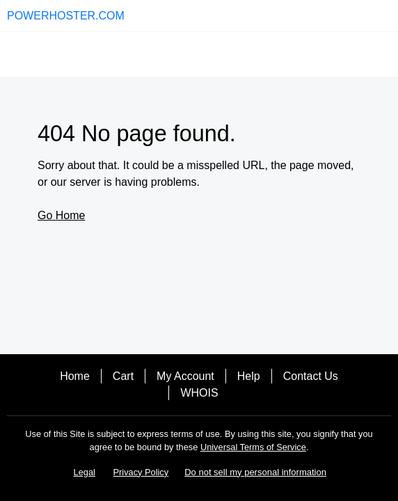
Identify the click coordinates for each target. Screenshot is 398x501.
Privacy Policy (141, 472)
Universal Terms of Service (253, 447)
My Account (185, 376)
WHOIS (199, 393)
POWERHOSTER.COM (66, 16)
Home (75, 376)
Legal (84, 472)
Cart (123, 376)
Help (248, 376)
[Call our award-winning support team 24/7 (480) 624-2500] (364, 15)
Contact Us (310, 376)
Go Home (61, 215)
